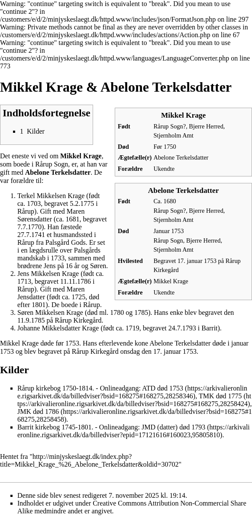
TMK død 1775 (220, 396)
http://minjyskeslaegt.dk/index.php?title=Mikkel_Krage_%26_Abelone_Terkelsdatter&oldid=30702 (89, 460)
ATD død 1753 (162, 388)
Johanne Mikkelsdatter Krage (58, 328)
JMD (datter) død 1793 (173, 427)
